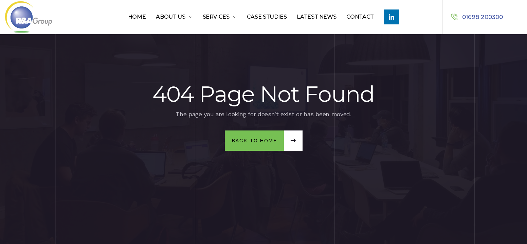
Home (137, 17)
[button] (174, 17)
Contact (360, 17)
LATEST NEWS (316, 17)
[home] (42, 17)
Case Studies (267, 17)
